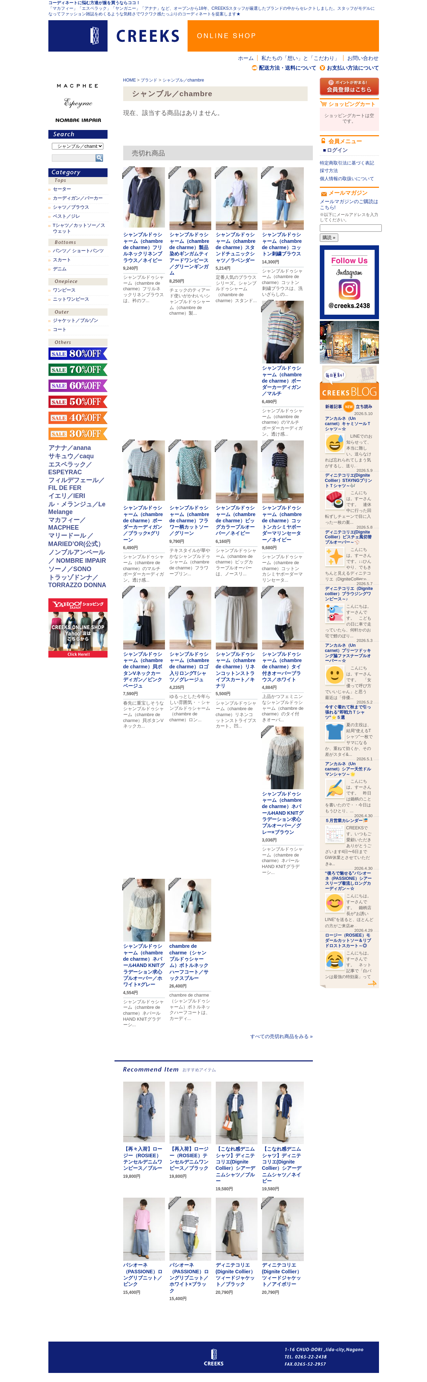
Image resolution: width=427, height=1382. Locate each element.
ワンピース (78, 282)
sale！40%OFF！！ (78, 418)
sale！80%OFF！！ (78, 353)
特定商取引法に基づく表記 (347, 163)
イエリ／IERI (66, 495)
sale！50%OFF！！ (78, 402)
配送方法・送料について (287, 68)
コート (59, 329)
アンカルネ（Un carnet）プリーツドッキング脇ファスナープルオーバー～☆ (348, 653)
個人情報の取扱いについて (347, 178)
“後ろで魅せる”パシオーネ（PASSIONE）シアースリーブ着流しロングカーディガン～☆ (348, 881)
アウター (78, 312)
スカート (62, 260)
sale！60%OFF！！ (78, 385)
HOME (129, 80)
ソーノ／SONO (70, 569)
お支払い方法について (353, 68)
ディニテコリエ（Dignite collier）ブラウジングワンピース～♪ (349, 593)
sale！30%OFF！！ (78, 434)
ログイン (337, 150)
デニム (59, 269)
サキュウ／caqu (71, 456)
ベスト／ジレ (66, 216)
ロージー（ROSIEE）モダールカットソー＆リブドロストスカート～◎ (348, 940)
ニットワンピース (71, 299)
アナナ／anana (69, 447)
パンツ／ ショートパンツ (78, 250)
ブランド (149, 80)
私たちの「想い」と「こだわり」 (300, 58)
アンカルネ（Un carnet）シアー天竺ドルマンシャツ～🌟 (348, 769)
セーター (62, 189)
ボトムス (78, 243)
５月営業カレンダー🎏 (346, 820)
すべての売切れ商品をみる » (281, 1036)
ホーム (246, 58)
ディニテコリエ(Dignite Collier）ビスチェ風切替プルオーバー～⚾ (348, 537)
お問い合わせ (363, 58)
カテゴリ (78, 172)
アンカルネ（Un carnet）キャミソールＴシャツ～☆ (348, 423)
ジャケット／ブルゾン (75, 320)
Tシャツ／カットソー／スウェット (79, 228)
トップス (78, 181)
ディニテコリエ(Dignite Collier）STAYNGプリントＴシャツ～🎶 (348, 480)
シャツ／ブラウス (71, 207)
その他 (78, 343)
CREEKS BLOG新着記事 (349, 389)
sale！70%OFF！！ (78, 369)
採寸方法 (329, 170)
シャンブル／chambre (183, 80)
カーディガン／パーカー (78, 198)
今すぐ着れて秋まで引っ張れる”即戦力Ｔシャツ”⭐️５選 (348, 712)
